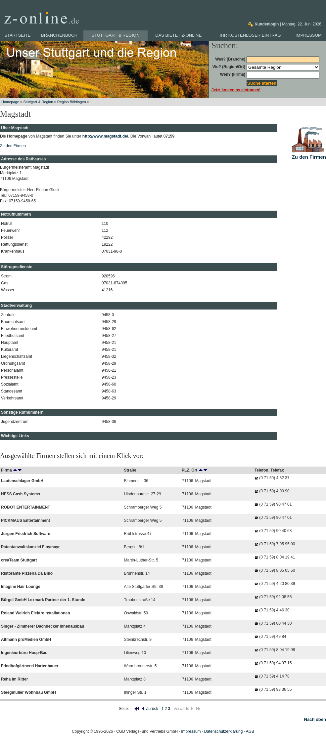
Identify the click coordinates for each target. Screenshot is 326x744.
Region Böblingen (71, 102)
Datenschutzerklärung (223, 731)
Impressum (309, 35)
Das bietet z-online (178, 35)
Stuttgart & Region (116, 35)
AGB (250, 731)
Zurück (149, 708)
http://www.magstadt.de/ (105, 136)
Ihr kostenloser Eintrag (250, 35)
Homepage (10, 102)
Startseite (17, 35)
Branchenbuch (59, 35)
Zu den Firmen (13, 146)
